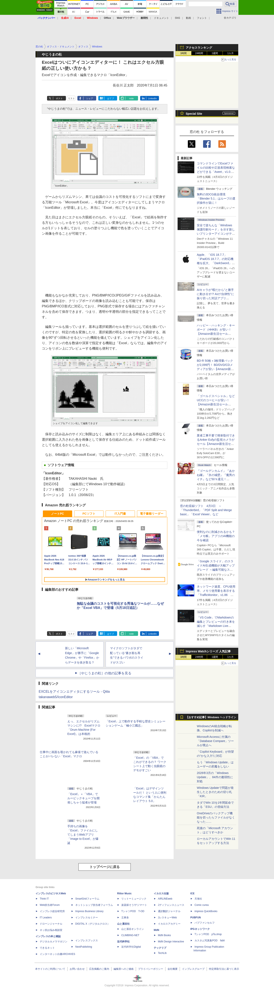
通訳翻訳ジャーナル (169, 911)
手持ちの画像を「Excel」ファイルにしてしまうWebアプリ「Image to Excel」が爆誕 (83, 835)
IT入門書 (120, 513)
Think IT (44, 898)
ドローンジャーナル (51, 923)
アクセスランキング (199, 47)
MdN (156, 930)
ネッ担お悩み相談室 (51, 930)
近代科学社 (123, 941)
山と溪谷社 (123, 923)
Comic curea (202, 905)
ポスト (59, 98)
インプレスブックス (86, 940)
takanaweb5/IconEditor (56, 697)
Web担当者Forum (50, 905)
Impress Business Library (89, 911)
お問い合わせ (77, 968)
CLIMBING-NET (130, 935)
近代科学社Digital (131, 946)
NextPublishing (83, 946)
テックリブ (160, 947)
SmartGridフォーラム (87, 898)
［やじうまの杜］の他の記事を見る (104, 673)
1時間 (183, 53)
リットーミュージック (133, 898)
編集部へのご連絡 (124, 968)
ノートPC (57, 513)
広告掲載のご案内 (99, 968)
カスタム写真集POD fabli (210, 940)
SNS (177, 18)
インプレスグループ (193, 968)
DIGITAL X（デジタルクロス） (92, 923)
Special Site (194, 113)
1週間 (215, 53)
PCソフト (88, 513)
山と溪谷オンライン (132, 929)
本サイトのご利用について (50, 968)
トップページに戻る (105, 867)
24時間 (199, 53)
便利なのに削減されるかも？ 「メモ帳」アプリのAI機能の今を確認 (216, 536)
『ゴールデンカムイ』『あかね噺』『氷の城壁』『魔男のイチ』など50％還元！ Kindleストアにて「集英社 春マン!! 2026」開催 (216, 479)
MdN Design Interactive (171, 941)
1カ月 (230, 53)
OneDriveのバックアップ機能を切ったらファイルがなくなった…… (216, 817)
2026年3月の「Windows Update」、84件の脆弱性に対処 (215, 777)
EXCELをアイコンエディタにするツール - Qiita (74, 691)
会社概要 (173, 968)
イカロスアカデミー (169, 923)
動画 (188, 18)
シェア (89, 98)
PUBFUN (195, 917)
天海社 (198, 898)
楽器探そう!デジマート (134, 905)
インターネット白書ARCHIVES (57, 954)
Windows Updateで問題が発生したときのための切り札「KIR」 (215, 792)
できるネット (47, 947)
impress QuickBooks (206, 911)
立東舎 (125, 917)
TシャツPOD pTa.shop (208, 934)
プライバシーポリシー (150, 968)
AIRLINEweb (165, 898)
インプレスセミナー (86, 917)
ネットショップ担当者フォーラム (94, 905)
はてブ (110, 98)
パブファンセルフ (205, 922)
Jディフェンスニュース (171, 905)
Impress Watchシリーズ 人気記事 (208, 651)
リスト (71, 98)
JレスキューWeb (167, 917)
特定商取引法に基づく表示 (224, 968)
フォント (202, 18)
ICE (192, 893)
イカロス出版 (161, 893)
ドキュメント (161, 18)
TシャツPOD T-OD (132, 911)
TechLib (162, 953)
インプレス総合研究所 (52, 911)
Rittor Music (124, 893)
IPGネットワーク (200, 929)
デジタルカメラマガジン (53, 941)
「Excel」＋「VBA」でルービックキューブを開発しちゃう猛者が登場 (83, 798)
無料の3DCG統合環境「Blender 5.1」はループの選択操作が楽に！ (216, 198)
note (131, 98)
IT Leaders (46, 917)
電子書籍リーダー (151, 513)
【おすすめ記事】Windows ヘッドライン (211, 717)
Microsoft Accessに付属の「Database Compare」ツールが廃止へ (215, 741)
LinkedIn (152, 98)
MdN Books (164, 935)
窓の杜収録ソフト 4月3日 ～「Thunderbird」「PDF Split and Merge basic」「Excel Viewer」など (206, 510)
